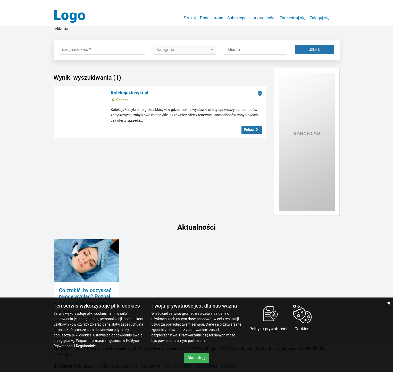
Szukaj (190, 17)
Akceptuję (196, 357)
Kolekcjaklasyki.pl (129, 92)
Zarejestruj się (292, 17)
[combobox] (184, 49)
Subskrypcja (238, 17)
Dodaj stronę (211, 17)
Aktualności (264, 17)
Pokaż (251, 130)
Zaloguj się (320, 17)
